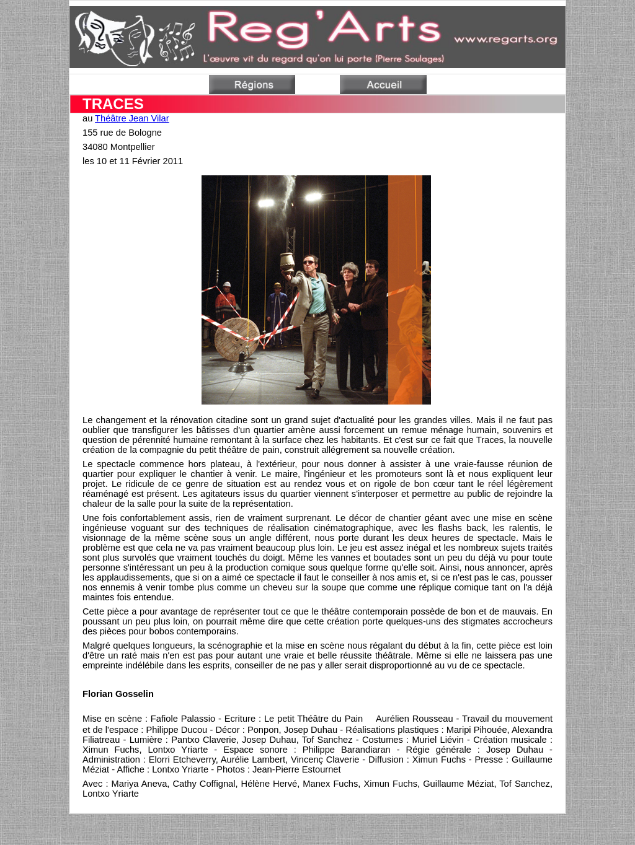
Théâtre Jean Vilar (132, 118)
